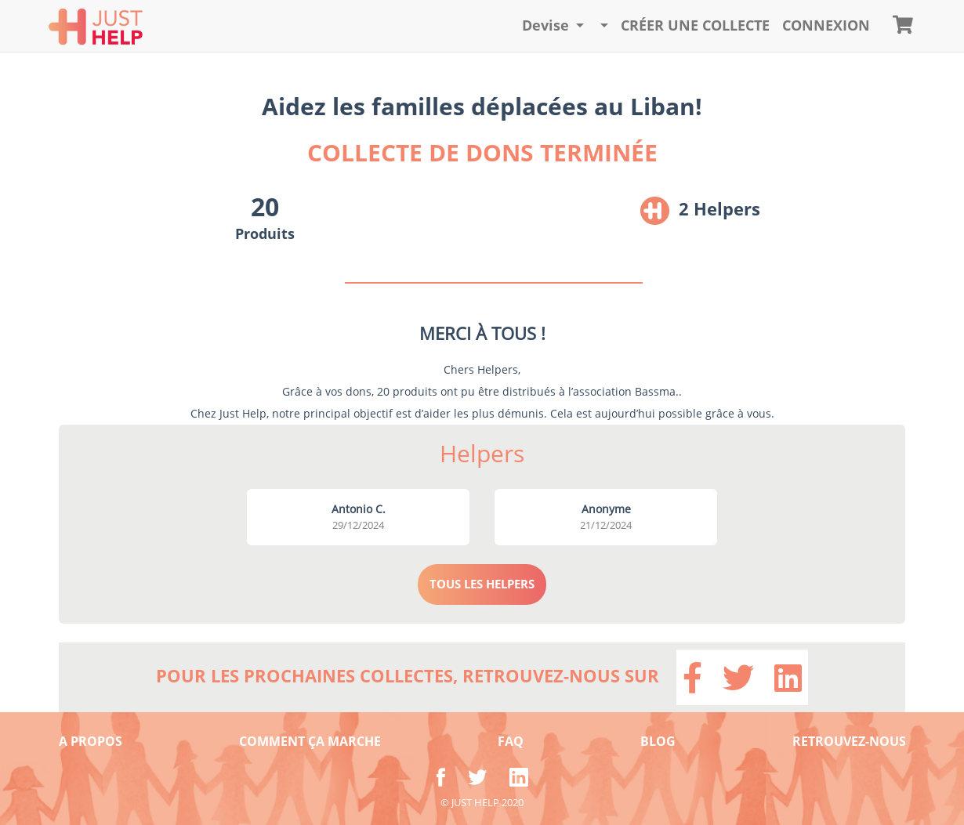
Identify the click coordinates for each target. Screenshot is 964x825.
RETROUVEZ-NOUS (849, 741)
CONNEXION (826, 25)
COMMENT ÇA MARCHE (310, 741)
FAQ (511, 741)
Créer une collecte (695, 25)
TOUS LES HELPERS (482, 584)
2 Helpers (719, 208)
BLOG (658, 741)
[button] (553, 25)
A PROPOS (90, 741)
